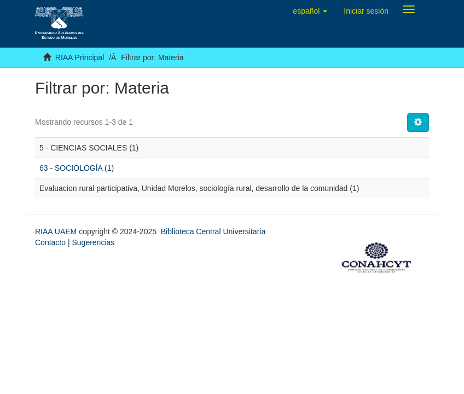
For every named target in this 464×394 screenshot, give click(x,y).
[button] (310, 11)
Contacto (50, 242)
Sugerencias (93, 242)
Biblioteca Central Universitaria (213, 231)
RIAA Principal (79, 57)
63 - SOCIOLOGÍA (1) (76, 168)
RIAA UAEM (57, 231)
